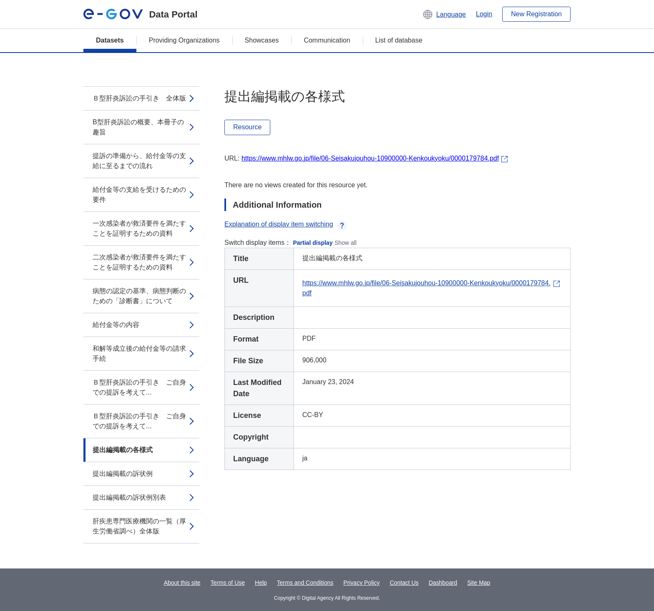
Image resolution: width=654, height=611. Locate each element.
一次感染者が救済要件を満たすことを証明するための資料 (139, 228)
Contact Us (404, 582)
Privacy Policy (361, 582)
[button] (444, 14)
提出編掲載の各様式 (123, 449)
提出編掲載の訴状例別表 (129, 497)
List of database (399, 40)
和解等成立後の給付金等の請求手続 (139, 353)
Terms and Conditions (305, 582)
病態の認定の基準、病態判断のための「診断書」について (139, 295)
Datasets (110, 40)
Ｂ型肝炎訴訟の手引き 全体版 (139, 98)
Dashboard (443, 582)
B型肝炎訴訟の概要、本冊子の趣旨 (138, 127)
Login (484, 14)
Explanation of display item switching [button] (285, 224)
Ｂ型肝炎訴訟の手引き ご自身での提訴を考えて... (139, 387)
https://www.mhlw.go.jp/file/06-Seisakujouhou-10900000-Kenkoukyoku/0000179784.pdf (370, 158)
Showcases (262, 40)
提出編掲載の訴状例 (123, 473)
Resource (247, 127)
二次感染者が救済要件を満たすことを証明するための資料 (139, 262)
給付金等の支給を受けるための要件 (139, 194)
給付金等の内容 (116, 324)
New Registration (536, 14)
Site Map (478, 582)
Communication (327, 40)
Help (261, 582)
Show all (346, 242)
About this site (182, 582)
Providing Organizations (184, 40)
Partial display (313, 242)
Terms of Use (228, 582)
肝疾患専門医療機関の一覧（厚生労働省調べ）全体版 (139, 526)
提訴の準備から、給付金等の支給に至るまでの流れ (139, 160)
